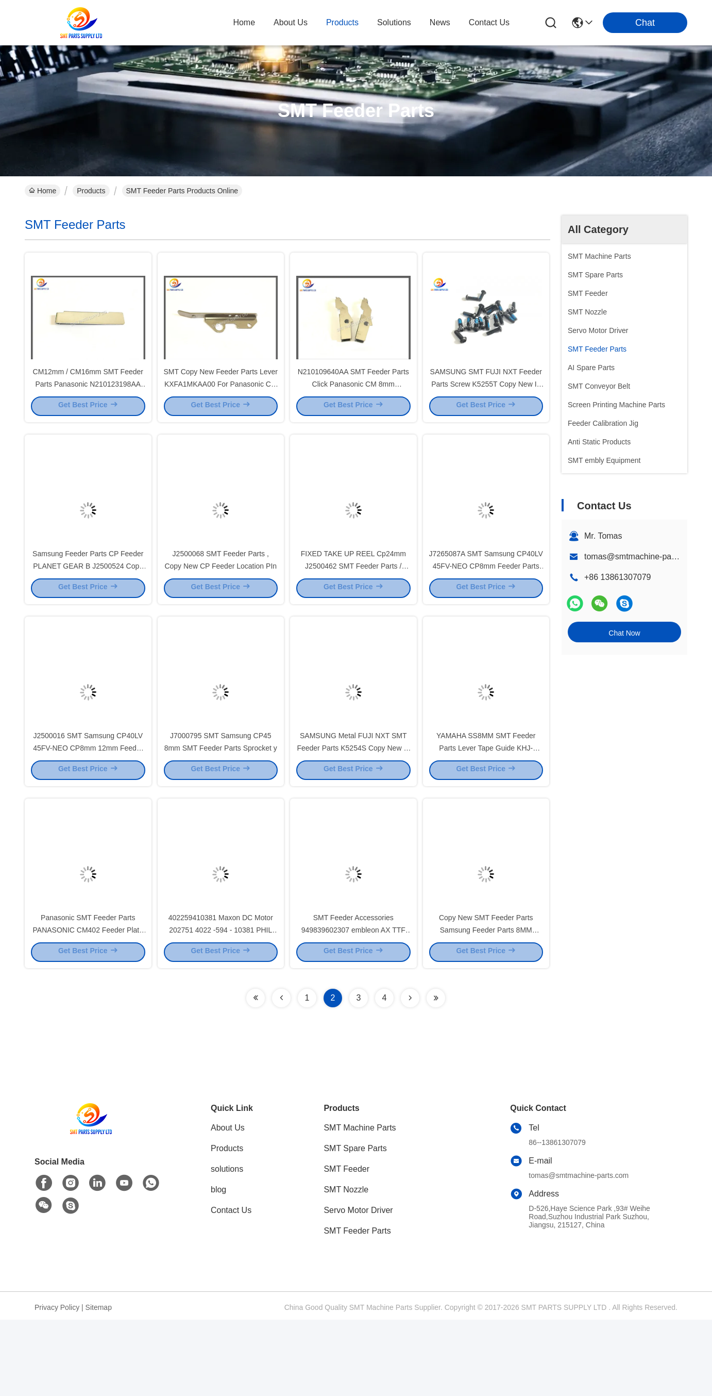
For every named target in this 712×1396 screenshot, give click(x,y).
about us (291, 22)
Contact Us (231, 1286)
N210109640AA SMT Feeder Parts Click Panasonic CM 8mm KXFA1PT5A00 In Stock (353, 402)
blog (218, 1265)
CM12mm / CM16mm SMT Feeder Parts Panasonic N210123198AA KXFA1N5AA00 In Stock (88, 402)
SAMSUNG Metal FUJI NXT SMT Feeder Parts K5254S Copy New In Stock (353, 804)
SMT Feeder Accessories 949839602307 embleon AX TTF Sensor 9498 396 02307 (353, 1005)
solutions (394, 22)
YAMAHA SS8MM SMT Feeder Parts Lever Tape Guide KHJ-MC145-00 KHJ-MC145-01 (485, 804)
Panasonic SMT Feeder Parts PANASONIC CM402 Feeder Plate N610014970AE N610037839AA (88, 1005)
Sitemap (99, 1384)
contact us (489, 22)
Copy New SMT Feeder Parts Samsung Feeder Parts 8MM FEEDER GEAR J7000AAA (486, 1005)
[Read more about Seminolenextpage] (255, 1074)
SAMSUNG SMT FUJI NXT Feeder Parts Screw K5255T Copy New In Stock (486, 402)
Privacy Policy (57, 1384)
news (440, 22)
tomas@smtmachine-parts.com (641, 556)
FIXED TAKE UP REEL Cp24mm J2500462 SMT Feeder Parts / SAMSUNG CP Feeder (353, 603)
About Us (228, 1204)
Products (91, 191)
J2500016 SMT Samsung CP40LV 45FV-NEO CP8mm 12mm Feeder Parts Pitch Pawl (88, 804)
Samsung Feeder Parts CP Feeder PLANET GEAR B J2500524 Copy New (87, 603)
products (342, 22)
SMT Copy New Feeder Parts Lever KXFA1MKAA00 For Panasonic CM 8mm (221, 402)
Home (244, 22)
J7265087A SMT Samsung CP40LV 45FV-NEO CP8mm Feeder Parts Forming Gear (486, 603)
